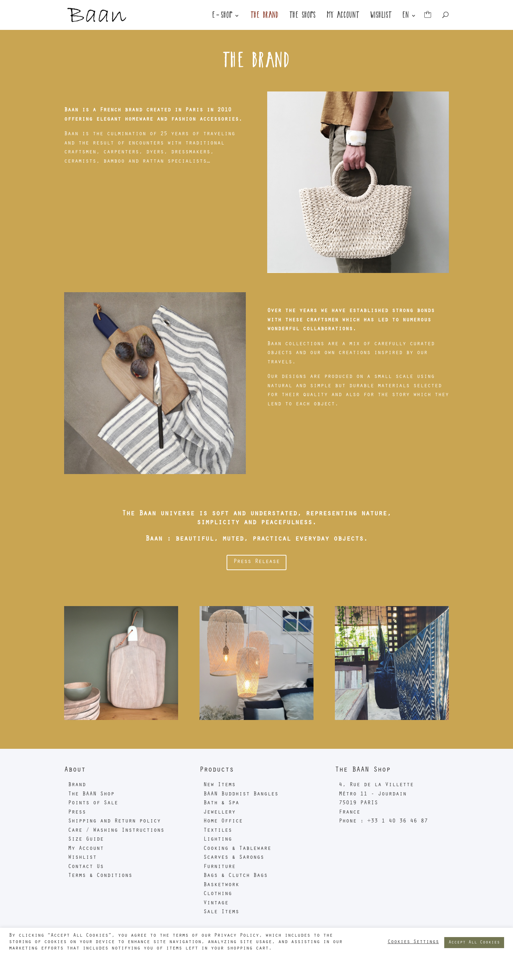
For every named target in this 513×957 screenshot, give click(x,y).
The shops (303, 16)
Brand (77, 785)
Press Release (256, 562)
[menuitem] (409, 21)
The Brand (265, 16)
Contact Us (86, 867)
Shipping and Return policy (114, 821)
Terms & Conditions (100, 876)
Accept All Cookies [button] (474, 942)
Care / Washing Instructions (116, 831)
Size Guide (86, 839)
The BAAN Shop (91, 794)
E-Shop (223, 16)
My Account (343, 16)
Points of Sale (93, 803)
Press (77, 812)
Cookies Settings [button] (413, 942)
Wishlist (381, 16)
